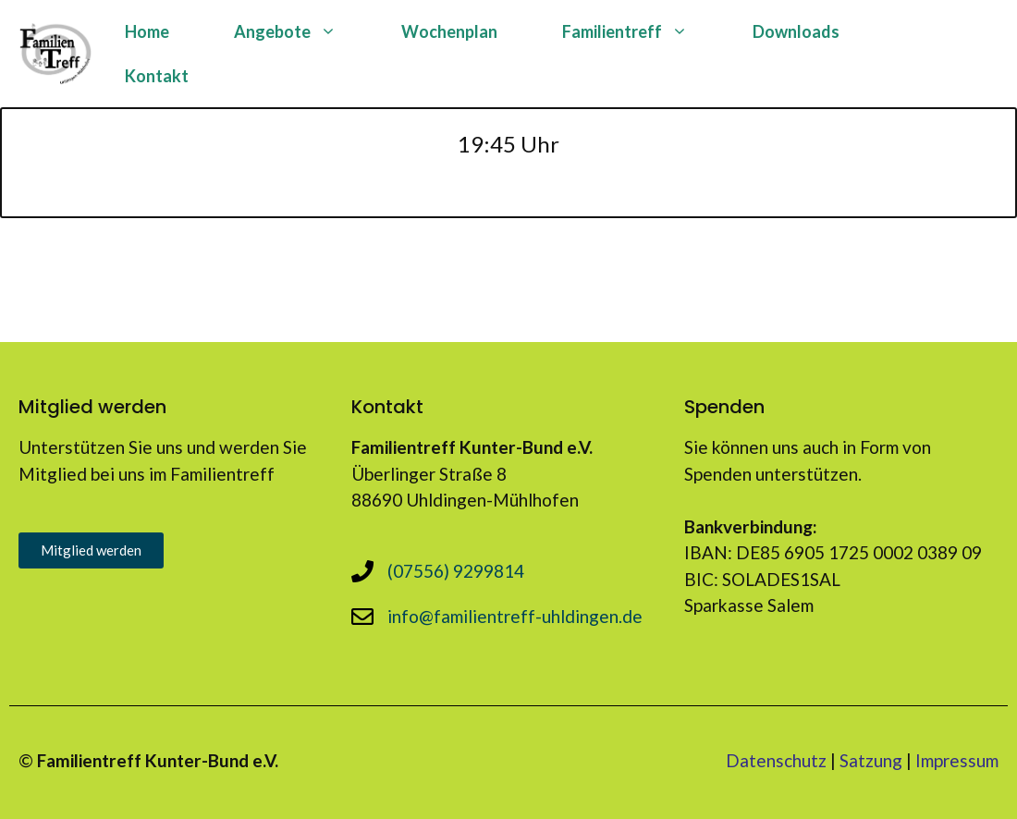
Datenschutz (776, 760)
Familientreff (641, 31)
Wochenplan (449, 31)
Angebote (301, 31)
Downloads (796, 31)
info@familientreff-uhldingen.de (515, 616)
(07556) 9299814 (455, 570)
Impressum (957, 760)
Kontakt (157, 76)
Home (147, 31)
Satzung (870, 760)
